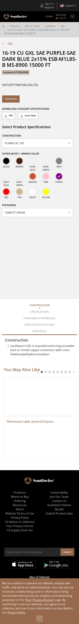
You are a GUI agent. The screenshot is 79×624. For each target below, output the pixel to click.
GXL (63, 26)
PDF (8, 115)
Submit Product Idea (59, 513)
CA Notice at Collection (20, 522)
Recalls (59, 509)
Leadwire (50, 26)
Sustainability (59, 492)
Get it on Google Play (56, 564)
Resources (20, 505)
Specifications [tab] (39, 311)
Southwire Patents (59, 505)
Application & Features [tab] (39, 324)
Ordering (20, 501)
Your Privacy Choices (19, 526)
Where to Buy (20, 497)
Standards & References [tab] (39, 318)
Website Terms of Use (19, 513)
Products (15, 26)
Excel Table (28, 115)
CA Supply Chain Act (20, 530)
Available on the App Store (23, 564)
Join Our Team (59, 497)
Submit (67, 552)
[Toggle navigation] (72, 16)
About (20, 509)
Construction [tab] (39, 305)
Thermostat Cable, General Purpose (29, 421)
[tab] (42, 372)
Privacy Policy (16, 612)
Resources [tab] (40, 331)
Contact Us (11, 98)
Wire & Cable (32, 26)
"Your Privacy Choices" (39, 600)
